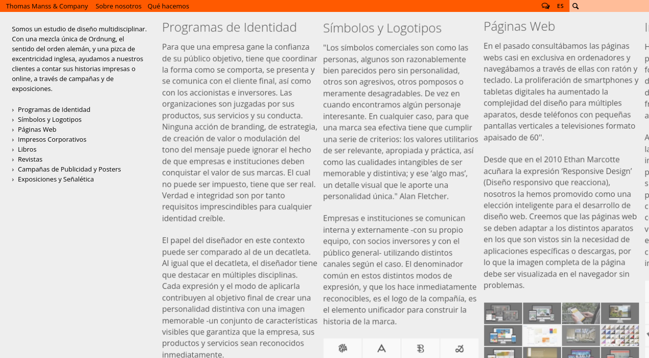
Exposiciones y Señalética (56, 179)
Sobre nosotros (118, 5)
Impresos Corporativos (52, 139)
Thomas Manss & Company (47, 5)
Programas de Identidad (54, 109)
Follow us (546, 6)
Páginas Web (37, 129)
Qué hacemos (168, 5)
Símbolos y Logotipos (49, 119)
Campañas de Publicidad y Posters (69, 169)
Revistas (30, 159)
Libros (27, 149)
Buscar (575, 6)
